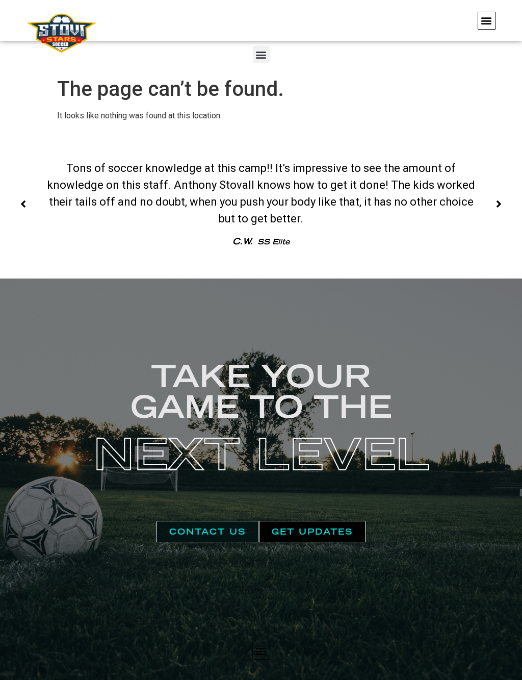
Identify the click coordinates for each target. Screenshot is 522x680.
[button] (486, 21)
